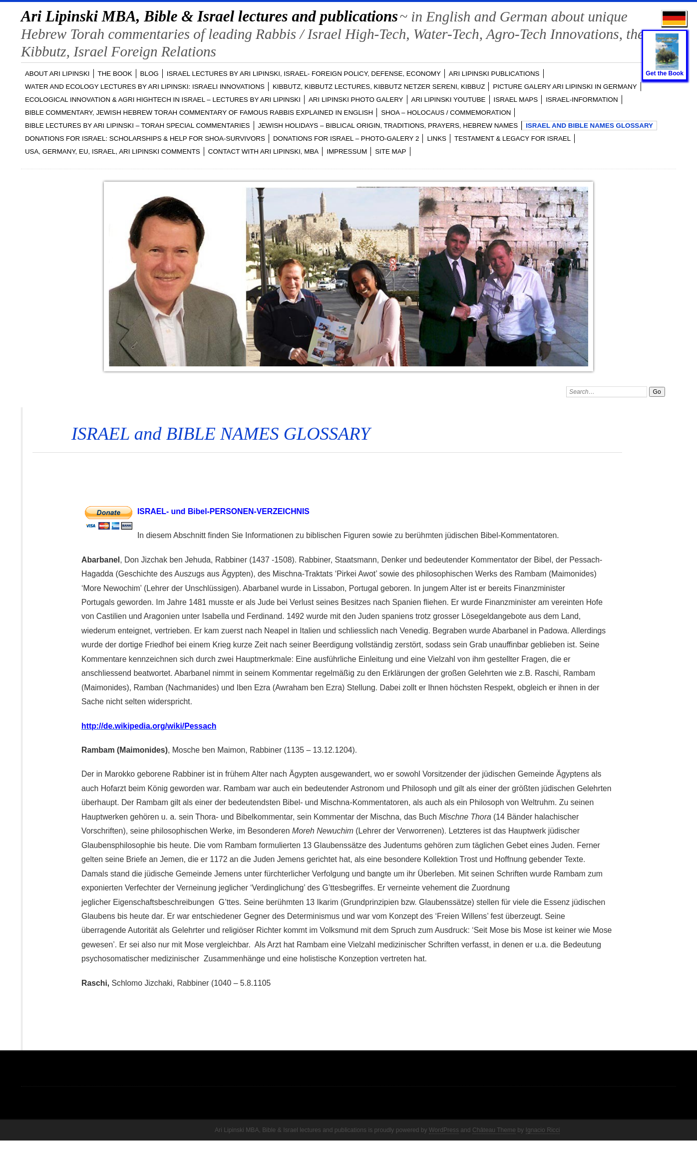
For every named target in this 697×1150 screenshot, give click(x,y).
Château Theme (494, 1130)
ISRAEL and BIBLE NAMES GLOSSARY (589, 125)
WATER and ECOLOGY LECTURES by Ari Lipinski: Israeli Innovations (145, 86)
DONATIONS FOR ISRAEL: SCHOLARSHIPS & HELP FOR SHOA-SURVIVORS (145, 138)
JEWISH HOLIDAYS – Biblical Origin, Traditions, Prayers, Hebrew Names (388, 125)
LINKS (436, 138)
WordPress (444, 1130)
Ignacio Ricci (543, 1130)
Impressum (347, 151)
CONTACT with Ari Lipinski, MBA (263, 151)
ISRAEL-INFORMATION (582, 99)
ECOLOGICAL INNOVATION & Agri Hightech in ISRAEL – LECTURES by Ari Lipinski (163, 99)
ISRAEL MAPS (516, 99)
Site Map (390, 151)
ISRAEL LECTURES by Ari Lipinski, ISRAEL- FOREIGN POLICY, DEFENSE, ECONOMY (304, 73)
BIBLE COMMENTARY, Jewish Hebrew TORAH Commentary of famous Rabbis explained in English (199, 112)
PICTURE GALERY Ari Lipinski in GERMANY (565, 86)
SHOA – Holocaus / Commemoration (446, 112)
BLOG (149, 73)
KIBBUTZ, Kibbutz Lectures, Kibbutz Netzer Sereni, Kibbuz (379, 86)
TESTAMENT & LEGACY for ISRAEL (512, 138)
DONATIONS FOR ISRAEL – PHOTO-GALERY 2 (346, 138)
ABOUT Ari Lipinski (57, 73)
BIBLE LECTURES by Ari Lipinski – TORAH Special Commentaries (137, 125)
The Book (115, 73)
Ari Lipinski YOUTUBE (448, 99)
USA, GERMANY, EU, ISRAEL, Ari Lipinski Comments (112, 151)
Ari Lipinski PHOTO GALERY (356, 99)
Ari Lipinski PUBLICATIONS (494, 73)
